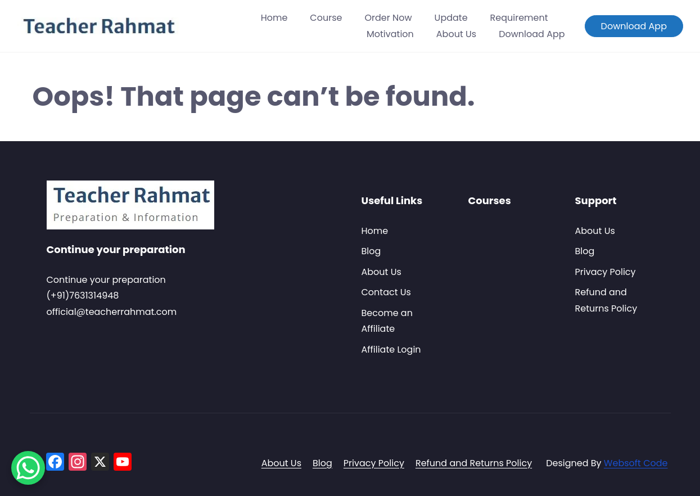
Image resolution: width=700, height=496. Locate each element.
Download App (531, 34)
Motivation (390, 34)
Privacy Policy (605, 271)
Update (451, 17)
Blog (371, 251)
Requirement (519, 17)
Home (274, 17)
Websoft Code (636, 463)
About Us (456, 34)
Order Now (388, 17)
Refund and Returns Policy (474, 463)
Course (326, 17)
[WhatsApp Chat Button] (28, 468)
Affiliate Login (391, 349)
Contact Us (386, 292)
